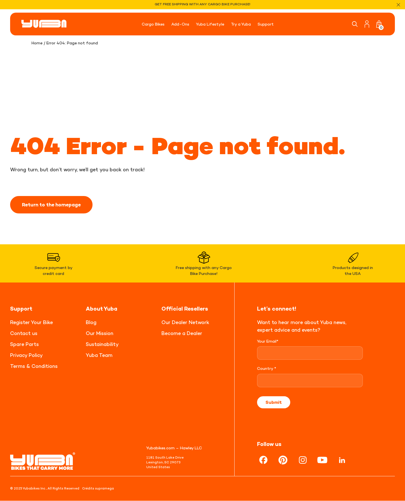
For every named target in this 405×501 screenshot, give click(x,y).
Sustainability (102, 344)
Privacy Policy (26, 355)
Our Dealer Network (185, 322)
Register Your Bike (31, 322)
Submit (274, 402)
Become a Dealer (181, 333)
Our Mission (99, 333)
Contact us (23, 333)
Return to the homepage (53, 205)
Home (37, 42)
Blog (91, 322)
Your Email (267, 341)
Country (266, 368)
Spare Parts (24, 344)
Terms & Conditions (34, 366)
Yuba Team (99, 355)
